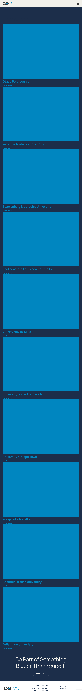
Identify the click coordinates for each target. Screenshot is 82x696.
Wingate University (16, 519)
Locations (36, 686)
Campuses (35, 688)
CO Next (45, 691)
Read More (6, 85)
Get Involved (40, 674)
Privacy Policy (64, 688)
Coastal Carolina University (22, 582)
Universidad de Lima (17, 332)
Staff (34, 691)
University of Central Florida (22, 394)
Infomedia (75, 691)
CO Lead (45, 688)
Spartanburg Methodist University (27, 206)
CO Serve (45, 686)
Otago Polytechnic (16, 81)
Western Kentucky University (23, 144)
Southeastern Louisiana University (27, 269)
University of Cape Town (20, 457)
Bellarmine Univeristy (18, 644)
